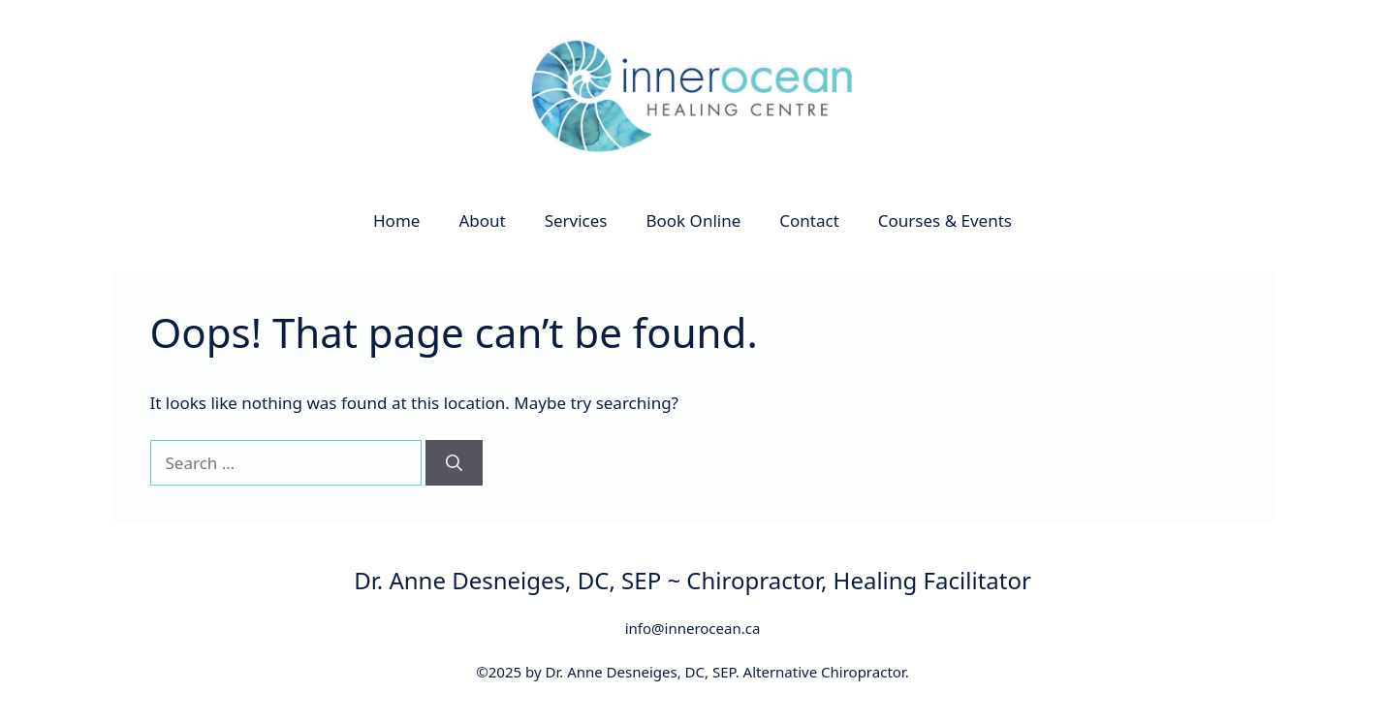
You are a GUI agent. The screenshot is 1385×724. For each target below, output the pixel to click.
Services (576, 220)
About (481, 220)
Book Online (693, 220)
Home (396, 220)
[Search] (454, 463)
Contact (809, 220)
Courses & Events (945, 220)
